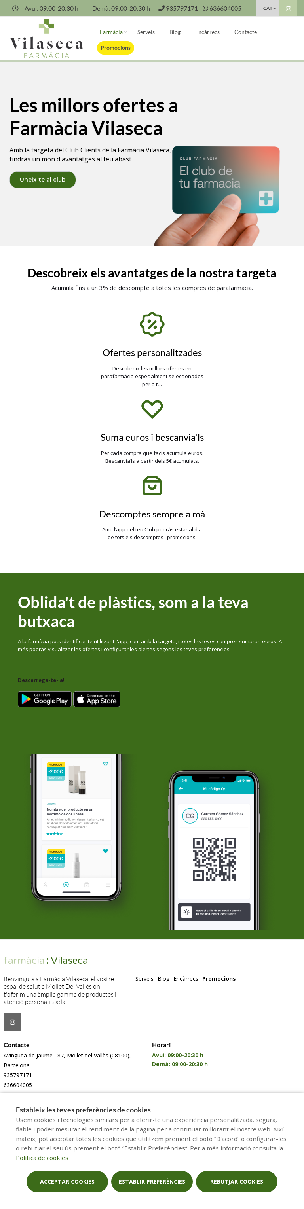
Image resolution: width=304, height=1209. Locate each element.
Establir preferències (152, 1181)
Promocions (116, 47)
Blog (174, 31)
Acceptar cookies (67, 1181)
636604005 (18, 1085)
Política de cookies (42, 1158)
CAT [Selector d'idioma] (267, 8)
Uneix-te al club (43, 179)
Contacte (245, 31)
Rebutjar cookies (236, 1181)
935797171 (18, 1075)
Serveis (146, 31)
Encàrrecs (207, 31)
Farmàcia (111, 31)
